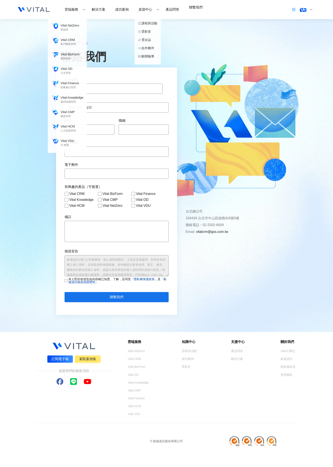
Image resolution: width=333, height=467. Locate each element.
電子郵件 (71, 164)
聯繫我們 (116, 297)
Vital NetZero (110, 206)
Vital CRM (75, 194)
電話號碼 (71, 142)
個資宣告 (71, 251)
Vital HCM (75, 206)
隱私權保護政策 (144, 279)
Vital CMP (108, 200)
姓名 (68, 120)
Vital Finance (143, 194)
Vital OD (139, 200)
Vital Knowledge (79, 200)
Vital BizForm (110, 194)
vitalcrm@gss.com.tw (212, 232)
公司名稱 (71, 79)
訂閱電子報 (59, 358)
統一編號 (71, 98)
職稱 (122, 120)
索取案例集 (88, 358)
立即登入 (281, 9)
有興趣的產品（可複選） (83, 187)
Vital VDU (141, 206)
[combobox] (114, 89)
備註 (68, 217)
